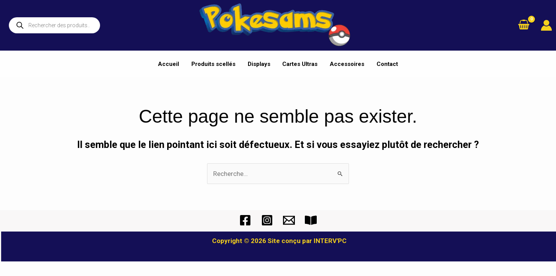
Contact (385, 64)
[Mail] (289, 220)
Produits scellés (214, 64)
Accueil (170, 64)
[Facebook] (245, 220)
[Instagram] (267, 220)
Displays (259, 64)
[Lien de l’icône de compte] (546, 25)
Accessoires (346, 64)
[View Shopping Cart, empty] (524, 25)
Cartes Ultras (299, 64)
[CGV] (310, 220)
